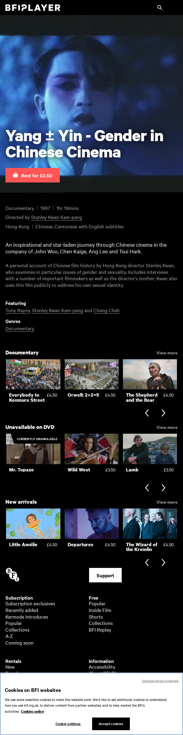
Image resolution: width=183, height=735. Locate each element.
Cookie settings (68, 726)
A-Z (9, 635)
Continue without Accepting (160, 683)
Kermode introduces (26, 616)
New (9, 666)
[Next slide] (163, 413)
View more (167, 352)
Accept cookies (111, 726)
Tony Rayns (17, 310)
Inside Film (100, 610)
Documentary (19, 328)
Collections (17, 629)
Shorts (96, 616)
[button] (32, 175)
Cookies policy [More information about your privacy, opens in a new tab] (32, 713)
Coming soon (19, 642)
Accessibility (102, 666)
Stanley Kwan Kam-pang (56, 217)
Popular (13, 622)
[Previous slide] (147, 413)
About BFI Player (107, 673)
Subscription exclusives (30, 603)
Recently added (21, 610)
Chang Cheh (106, 310)
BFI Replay (100, 629)
